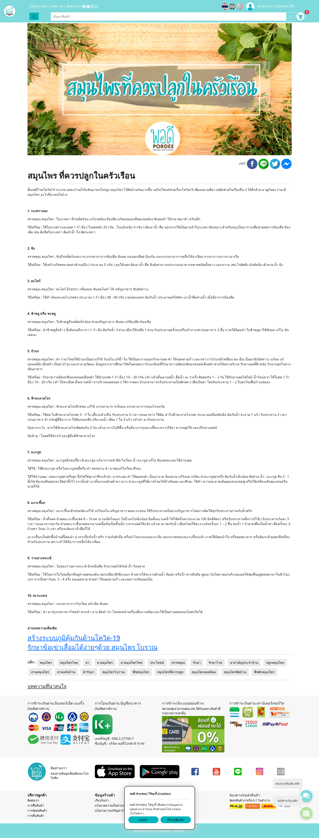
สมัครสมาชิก (285, 6)
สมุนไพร (46, 662)
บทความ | (59, 6)
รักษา (197, 662)
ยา (87, 662)
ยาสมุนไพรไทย (131, 662)
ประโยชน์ (157, 662)
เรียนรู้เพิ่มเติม (175, 820)
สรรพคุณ (178, 662)
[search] (290, 16)
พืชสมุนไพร (141, 672)
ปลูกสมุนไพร (275, 662)
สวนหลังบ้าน (66, 672)
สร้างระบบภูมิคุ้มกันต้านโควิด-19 (74, 637)
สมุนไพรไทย (69, 662)
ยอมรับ (143, 820)
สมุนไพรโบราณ (113, 672)
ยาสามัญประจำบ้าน (244, 662)
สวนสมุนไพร (40, 672)
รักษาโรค (215, 662)
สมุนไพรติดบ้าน (235, 672)
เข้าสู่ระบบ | (266, 6)
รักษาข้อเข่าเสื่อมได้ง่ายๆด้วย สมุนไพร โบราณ (93, 647)
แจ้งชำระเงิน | (40, 6)
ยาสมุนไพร (105, 662)
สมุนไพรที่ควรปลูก (170, 672)
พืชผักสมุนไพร (264, 672)
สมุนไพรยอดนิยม (204, 672)
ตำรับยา (88, 672)
